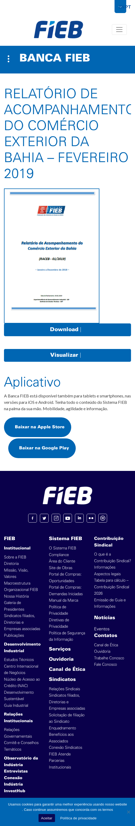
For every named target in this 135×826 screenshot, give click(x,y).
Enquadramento (62, 728)
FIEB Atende (60, 754)
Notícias (104, 618)
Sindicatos (62, 679)
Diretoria (11, 564)
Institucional (17, 548)
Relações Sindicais (64, 689)
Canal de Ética (67, 669)
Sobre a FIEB (15, 557)
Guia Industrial (16, 706)
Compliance (59, 555)
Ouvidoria (61, 659)
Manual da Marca (63, 600)
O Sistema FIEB (62, 548)
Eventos (101, 629)
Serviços (60, 649)
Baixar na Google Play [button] (44, 448)
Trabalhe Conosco (109, 658)
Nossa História (16, 596)
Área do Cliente (62, 561)
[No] (128, 812)
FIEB (9, 539)
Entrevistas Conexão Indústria (16, 778)
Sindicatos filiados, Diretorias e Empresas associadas (22, 622)
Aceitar (46, 818)
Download (67, 329)
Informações (104, 567)
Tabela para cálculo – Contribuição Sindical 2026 (111, 586)
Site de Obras (60, 568)
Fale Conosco (105, 665)
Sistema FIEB (65, 539)
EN (121, 7)
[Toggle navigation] (119, 29)
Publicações (14, 636)
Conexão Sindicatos (65, 748)
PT (128, 7)
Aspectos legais (107, 574)
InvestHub (14, 791)
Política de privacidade (78, 818)
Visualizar (67, 355)
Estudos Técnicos (19, 660)
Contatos (105, 636)
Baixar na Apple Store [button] (40, 427)
